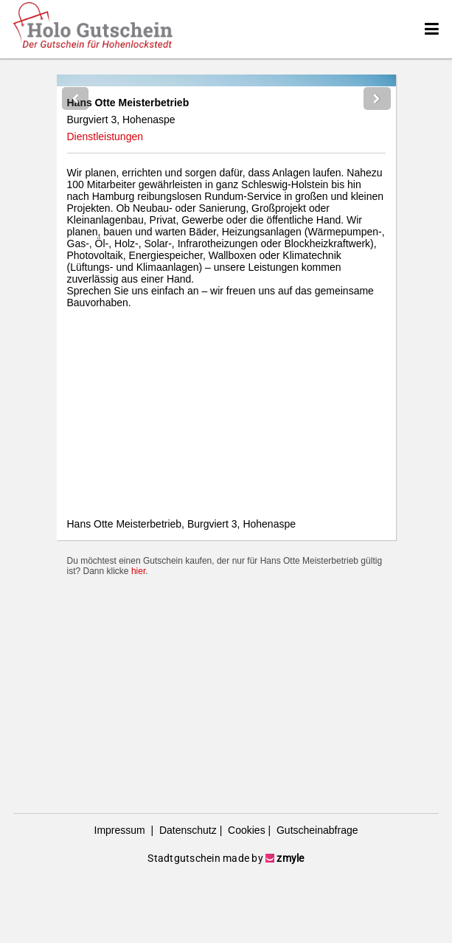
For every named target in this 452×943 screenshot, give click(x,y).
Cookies (245, 898)
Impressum (121, 898)
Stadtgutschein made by (225, 926)
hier (138, 788)
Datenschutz (186, 898)
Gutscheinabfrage (316, 898)
